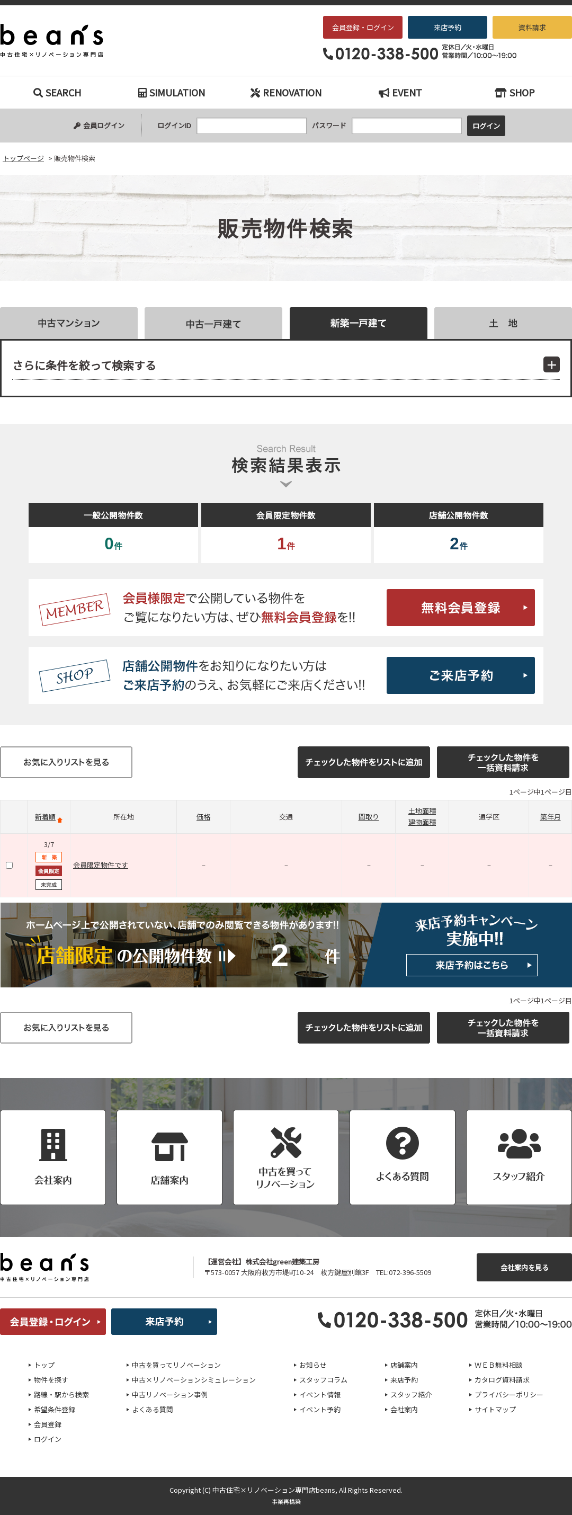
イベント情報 (320, 1394)
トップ (44, 1365)
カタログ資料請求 (502, 1380)
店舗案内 (404, 1365)
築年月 (550, 817)
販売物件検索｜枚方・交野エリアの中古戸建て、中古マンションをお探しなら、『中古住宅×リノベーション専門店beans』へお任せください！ (59, 41)
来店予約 (447, 27)
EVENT (400, 92)
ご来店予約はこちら (286, 675)
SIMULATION (171, 92)
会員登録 (47, 1424)
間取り (369, 817)
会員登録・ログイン (363, 27)
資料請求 (532, 27)
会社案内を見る (525, 1267)
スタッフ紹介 (411, 1394)
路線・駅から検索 (61, 1394)
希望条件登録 (54, 1409)
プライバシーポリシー (509, 1394)
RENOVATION (286, 92)
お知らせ (313, 1365)
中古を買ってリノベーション (176, 1365)
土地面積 (422, 811)
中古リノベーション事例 (170, 1394)
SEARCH (57, 92)
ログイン (47, 1439)
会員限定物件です (100, 865)
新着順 (45, 817)
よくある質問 (152, 1409)
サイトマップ (495, 1409)
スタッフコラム (323, 1380)
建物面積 (422, 822)
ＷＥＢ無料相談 (499, 1365)
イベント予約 (320, 1409)
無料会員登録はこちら (286, 607)
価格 (203, 817)
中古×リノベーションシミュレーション (194, 1380)
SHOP (515, 92)
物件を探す (51, 1380)
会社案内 (404, 1409)
